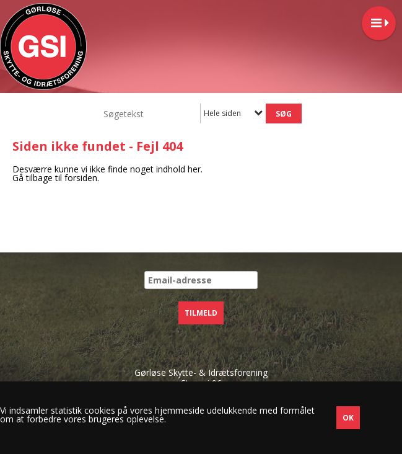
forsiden (80, 178)
